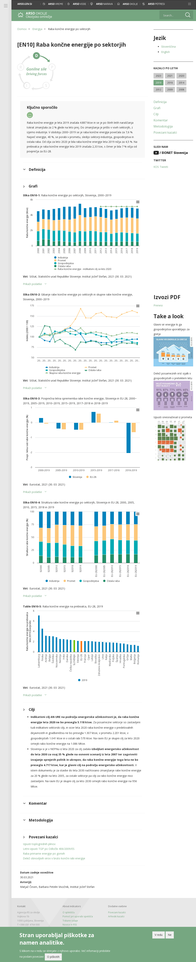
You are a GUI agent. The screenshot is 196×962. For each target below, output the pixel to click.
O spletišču (69, 912)
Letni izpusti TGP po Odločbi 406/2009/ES (48, 849)
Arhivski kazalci (116, 916)
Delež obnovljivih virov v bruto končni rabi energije (54, 858)
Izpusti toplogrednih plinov (39, 844)
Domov (22, 29)
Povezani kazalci (165, 132)
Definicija (160, 102)
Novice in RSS (70, 924)
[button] (189, 4)
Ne (170, 935)
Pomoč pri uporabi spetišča (78, 916)
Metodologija (163, 126)
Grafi (157, 108)
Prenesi (158, 305)
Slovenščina (168, 46)
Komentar (161, 120)
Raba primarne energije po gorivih (44, 853)
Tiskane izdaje (70, 920)
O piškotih (53, 957)
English (165, 52)
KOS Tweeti (161, 167)
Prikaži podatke (32, 284)
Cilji (156, 114)
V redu (159, 935)
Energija (37, 29)
